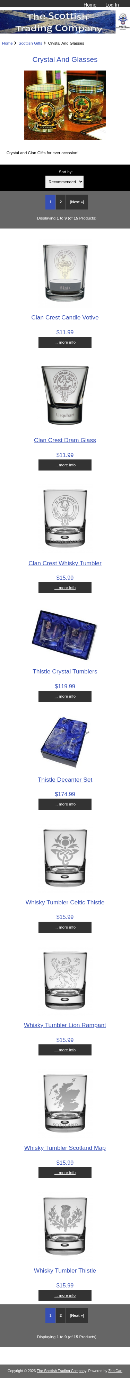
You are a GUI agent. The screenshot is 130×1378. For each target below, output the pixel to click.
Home (90, 5)
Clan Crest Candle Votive (64, 317)
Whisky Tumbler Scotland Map (65, 1147)
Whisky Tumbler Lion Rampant (65, 1025)
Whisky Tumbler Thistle (65, 1270)
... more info (65, 342)
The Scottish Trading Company (61, 1371)
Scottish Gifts (30, 43)
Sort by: (66, 171)
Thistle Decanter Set (65, 779)
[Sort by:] (64, 182)
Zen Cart (115, 1371)
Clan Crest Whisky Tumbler (65, 563)
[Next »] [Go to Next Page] (77, 202)
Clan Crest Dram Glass (65, 440)
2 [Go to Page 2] (61, 202)
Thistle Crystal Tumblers (65, 671)
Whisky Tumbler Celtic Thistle (65, 902)
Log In (112, 5)
